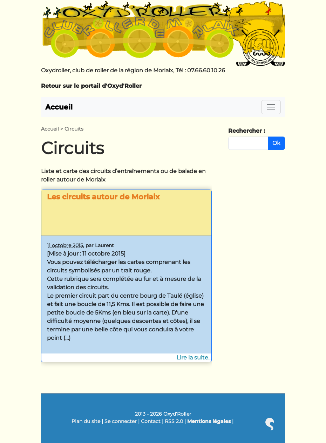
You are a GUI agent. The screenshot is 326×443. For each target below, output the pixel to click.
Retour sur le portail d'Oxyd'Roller (91, 85)
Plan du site (86, 421)
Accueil (59, 107)
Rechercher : (246, 130)
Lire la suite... (194, 357)
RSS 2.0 (174, 421)
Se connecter (120, 421)
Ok (276, 143)
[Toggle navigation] (271, 107)
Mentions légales (209, 421)
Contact (151, 421)
